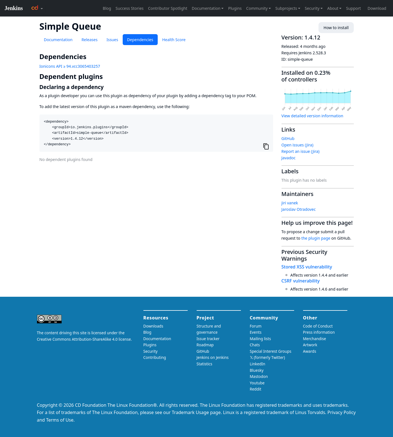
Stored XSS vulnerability (307, 267)
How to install (336, 27)
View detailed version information (312, 115)
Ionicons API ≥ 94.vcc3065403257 (69, 66)
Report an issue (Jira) (301, 151)
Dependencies (140, 39)
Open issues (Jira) (297, 145)
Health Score (173, 39)
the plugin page (316, 238)
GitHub (288, 138)
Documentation (58, 39)
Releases (89, 39)
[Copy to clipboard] (266, 146)
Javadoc (289, 157)
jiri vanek (290, 202)
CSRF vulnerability (301, 281)
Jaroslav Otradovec (299, 209)
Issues (112, 39)
